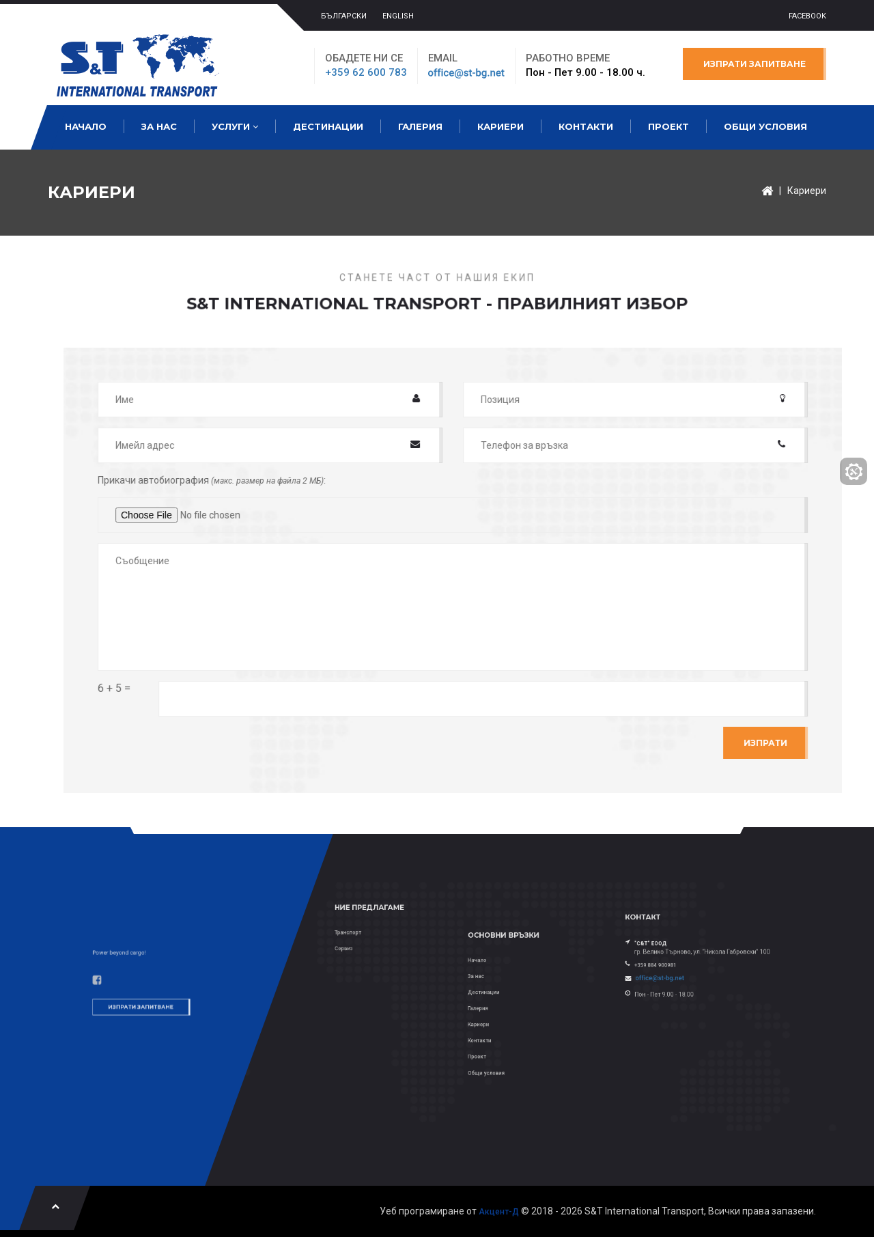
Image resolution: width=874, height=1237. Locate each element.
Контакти (586, 126)
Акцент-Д (499, 1212)
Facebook (807, 16)
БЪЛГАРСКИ (344, 16)
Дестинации (328, 126)
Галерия (420, 126)
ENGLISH (398, 16)
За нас (159, 126)
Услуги (235, 126)
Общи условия (765, 126)
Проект (668, 126)
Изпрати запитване (754, 64)
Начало (86, 126)
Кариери (500, 126)
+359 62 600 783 (366, 72)
